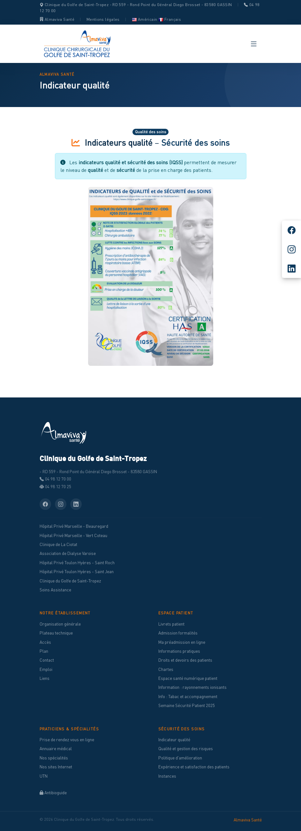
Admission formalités (178, 632)
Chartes (165, 669)
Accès (45, 642)
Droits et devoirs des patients (185, 660)
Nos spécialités (54, 757)
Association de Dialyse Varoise (68, 553)
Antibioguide (53, 792)
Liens (44, 678)
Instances (167, 776)
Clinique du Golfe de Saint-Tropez (70, 580)
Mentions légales (103, 19)
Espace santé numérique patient (187, 678)
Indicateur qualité (174, 739)
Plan (44, 651)
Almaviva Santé (57, 19)
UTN (44, 776)
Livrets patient (171, 624)
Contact (47, 660)
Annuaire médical (56, 748)
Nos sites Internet (56, 766)
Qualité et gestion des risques (185, 748)
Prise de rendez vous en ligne (67, 739)
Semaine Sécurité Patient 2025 (186, 705)
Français (169, 19)
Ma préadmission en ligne (181, 642)
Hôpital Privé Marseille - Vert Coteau (73, 535)
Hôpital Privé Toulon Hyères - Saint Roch (77, 562)
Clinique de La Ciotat (58, 544)
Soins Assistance (55, 589)
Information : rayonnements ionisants (192, 687)
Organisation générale (60, 624)
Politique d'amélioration (180, 757)
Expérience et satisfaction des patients (194, 766)
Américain (144, 19)
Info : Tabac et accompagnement (187, 696)
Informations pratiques (179, 651)
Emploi (46, 669)
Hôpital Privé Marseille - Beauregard (74, 526)
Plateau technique (56, 632)
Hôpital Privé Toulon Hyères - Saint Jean (77, 571)
